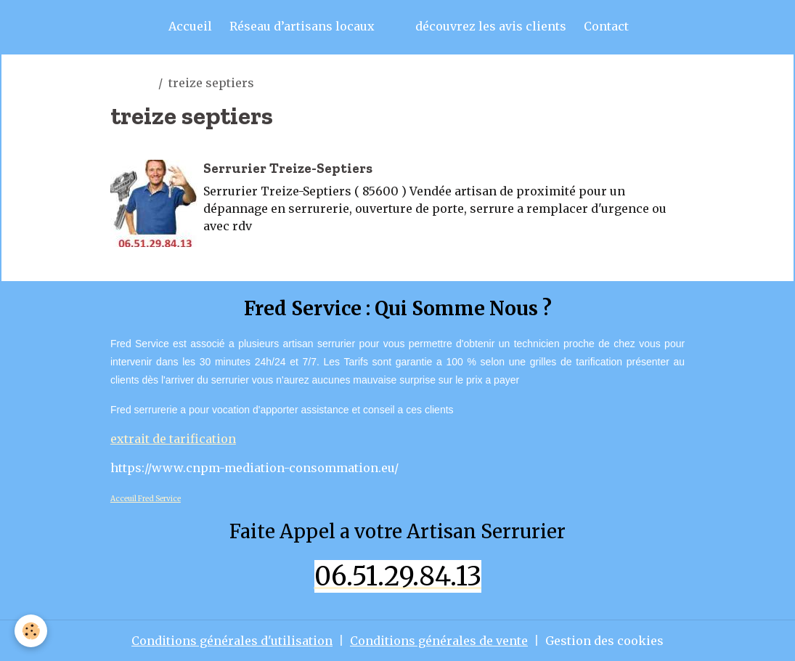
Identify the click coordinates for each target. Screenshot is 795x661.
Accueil (190, 26)
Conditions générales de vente (439, 640)
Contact (606, 26)
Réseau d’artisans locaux (302, 26)
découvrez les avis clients (490, 26)
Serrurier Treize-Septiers (287, 168)
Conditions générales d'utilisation (232, 640)
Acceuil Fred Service (145, 498)
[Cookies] (31, 631)
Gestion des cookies (604, 640)
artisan (131, 83)
